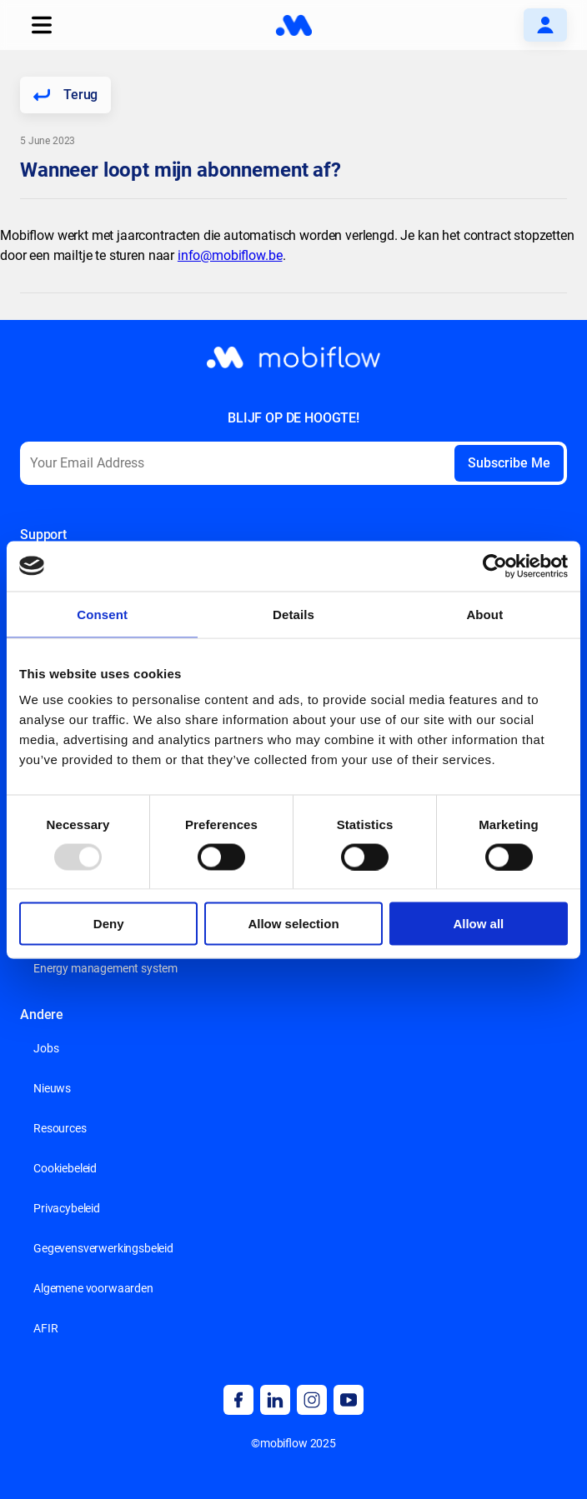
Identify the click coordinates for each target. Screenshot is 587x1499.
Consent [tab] (102, 614)
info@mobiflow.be (230, 255)
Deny (108, 924)
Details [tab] (293, 614)
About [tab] (484, 614)
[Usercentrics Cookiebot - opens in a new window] (495, 565)
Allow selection (293, 924)
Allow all (478, 924)
